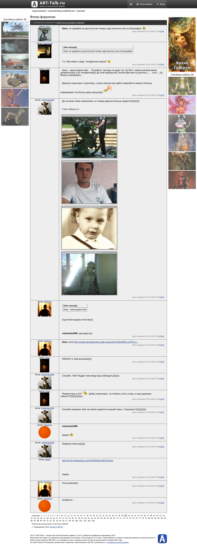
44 (35, 518)
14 (75, 515)
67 (108, 518)
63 (95, 518)
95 (60, 521)
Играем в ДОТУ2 (56, 527)
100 (76, 521)
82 (155, 518)
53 (63, 518)
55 (70, 518)
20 (94, 515)
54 (66, 518)
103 (89, 521)
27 (116, 515)
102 (84, 521)
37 (148, 515)
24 (107, 515)
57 (76, 518)
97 (66, 521)
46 (41, 518)
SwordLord (47, 43)
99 (73, 521)
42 (164, 515)
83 (159, 518)
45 (38, 518)
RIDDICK (48, 302)
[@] (162, 31)
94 (57, 521)
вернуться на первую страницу (70, 22)
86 (32, 521)
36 (145, 515)
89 (41, 521)
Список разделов (39, 11)
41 (160, 515)
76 (136, 518)
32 (132, 515)
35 (141, 515)
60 (85, 518)
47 (44, 518)
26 (113, 515)
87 (35, 521)
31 (129, 515)
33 (135, 515)
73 (127, 518)
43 (32, 518)
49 (51, 518)
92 (51, 521)
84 (162, 518)
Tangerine (48, 425)
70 (117, 518)
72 (124, 518)
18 (87, 515)
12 (68, 515)
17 (84, 515)
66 (105, 518)
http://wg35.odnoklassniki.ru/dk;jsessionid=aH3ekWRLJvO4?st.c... (106, 342)
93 (54, 521)
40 (157, 515)
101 (80, 521)
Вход (160, 4)
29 (122, 515)
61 (89, 518)
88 (38, 521)
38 (151, 515)
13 (72, 515)
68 (111, 518)
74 (130, 518)
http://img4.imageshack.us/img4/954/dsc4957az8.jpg (87, 460)
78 (143, 518)
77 (139, 518)
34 (138, 515)
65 (101, 518)
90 (44, 521)
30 (126, 515)
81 (152, 518)
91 (47, 521)
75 (133, 518)
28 (119, 515)
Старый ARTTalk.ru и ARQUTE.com (61, 11)
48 (47, 518)
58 (79, 518)
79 (146, 518)
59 (82, 518)
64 (98, 518)
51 (57, 518)
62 (92, 518)
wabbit (47, 459)
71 (120, 518)
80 (149, 518)
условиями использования (117, 542)
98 (70, 521)
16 (81, 515)
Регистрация (144, 4)
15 (78, 515)
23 (103, 515)
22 (100, 515)
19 (91, 515)
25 (110, 515)
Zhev (48, 26)
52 (60, 518)
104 (93, 521)
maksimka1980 (47, 100)
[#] (160, 31)
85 (165, 518)
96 (63, 521)
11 (65, 515)
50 (54, 518)
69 (114, 518)
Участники (81, 11)
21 (97, 515)
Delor (47, 69)
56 (73, 518)
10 (62, 515)
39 (154, 515)
